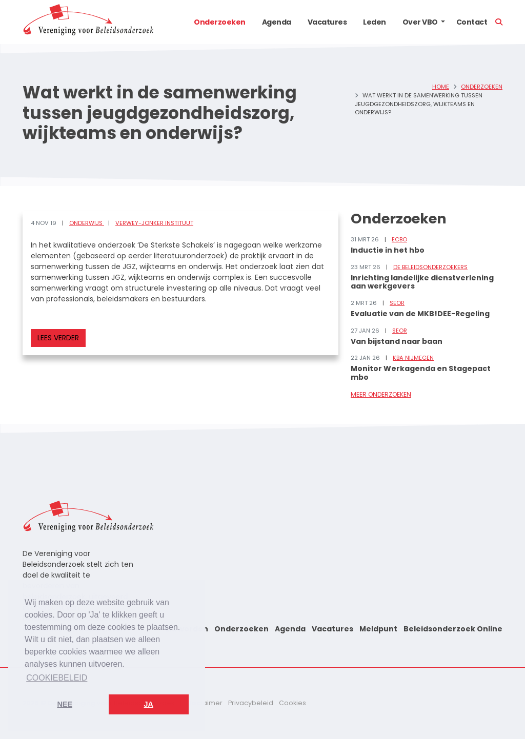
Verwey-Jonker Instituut (154, 223)
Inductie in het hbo (388, 250)
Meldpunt (378, 629)
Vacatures (327, 22)
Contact (472, 22)
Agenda (276, 22)
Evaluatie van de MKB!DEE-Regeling (420, 314)
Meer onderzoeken (381, 394)
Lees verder (58, 338)
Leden (374, 22)
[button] (443, 22)
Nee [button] (64, 704)
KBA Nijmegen (413, 358)
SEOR (397, 303)
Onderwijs (86, 223)
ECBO (399, 239)
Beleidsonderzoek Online (452, 629)
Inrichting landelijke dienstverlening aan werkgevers (422, 282)
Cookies (292, 703)
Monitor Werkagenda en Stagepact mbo (421, 372)
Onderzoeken (220, 22)
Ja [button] (148, 704)
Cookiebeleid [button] (56, 677)
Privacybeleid (250, 703)
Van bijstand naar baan (396, 341)
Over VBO (420, 22)
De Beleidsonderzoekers (430, 267)
